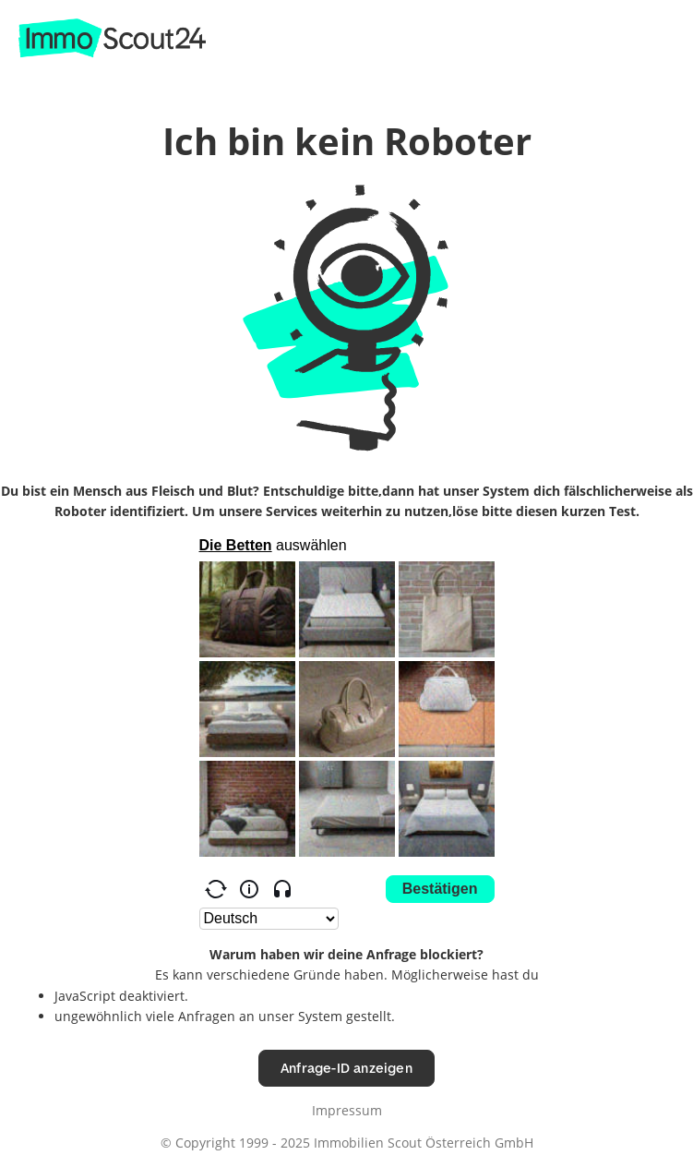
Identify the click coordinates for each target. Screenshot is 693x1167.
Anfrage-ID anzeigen (346, 1068)
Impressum (347, 1110)
